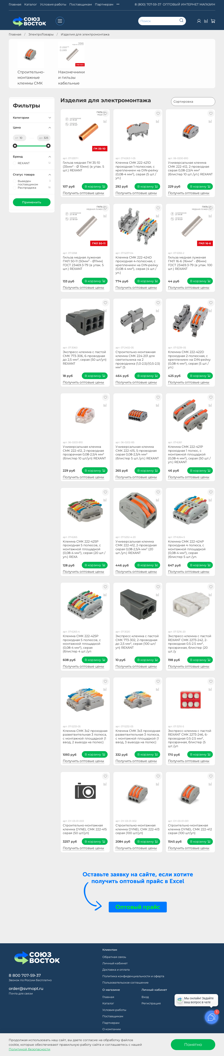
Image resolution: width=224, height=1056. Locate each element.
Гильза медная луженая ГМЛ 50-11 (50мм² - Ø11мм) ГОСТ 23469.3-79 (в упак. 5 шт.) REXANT (83, 263)
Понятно (193, 1044)
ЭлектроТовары (41, 34)
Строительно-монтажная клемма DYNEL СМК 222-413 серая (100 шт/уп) (137, 829)
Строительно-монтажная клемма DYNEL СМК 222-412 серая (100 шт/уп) (190, 829)
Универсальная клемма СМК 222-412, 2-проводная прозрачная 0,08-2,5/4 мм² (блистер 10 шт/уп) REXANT (84, 452)
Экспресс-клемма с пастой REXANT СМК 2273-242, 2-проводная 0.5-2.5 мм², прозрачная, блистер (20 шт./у (189, 643)
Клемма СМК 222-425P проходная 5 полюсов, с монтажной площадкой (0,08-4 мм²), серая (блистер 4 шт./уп (82, 643)
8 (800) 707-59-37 (148, 4)
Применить (31, 202)
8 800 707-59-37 (25, 975)
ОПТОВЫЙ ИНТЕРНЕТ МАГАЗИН (189, 4)
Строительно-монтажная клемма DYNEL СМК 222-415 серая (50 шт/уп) (85, 829)
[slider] (15, 145)
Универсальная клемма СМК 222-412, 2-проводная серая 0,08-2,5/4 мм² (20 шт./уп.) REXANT (136, 547)
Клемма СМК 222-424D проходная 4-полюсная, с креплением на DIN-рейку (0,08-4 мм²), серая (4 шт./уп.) (137, 265)
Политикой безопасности (29, 1049)
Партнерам (104, 4)
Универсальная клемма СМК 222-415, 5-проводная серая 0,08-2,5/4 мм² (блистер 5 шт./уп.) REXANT (137, 452)
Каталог (30, 4)
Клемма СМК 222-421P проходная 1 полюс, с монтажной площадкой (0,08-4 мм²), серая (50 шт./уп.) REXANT (189, 454)
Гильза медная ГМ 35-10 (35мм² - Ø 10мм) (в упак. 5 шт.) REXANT (83, 166)
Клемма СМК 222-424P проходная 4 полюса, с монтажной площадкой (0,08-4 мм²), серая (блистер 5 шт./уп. (187, 549)
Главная (15, 4)
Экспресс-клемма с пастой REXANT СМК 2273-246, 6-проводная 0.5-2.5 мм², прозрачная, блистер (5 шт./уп (189, 738)
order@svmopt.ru (26, 988)
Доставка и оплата (116, 969)
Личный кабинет (115, 963)
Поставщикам (80, 4)
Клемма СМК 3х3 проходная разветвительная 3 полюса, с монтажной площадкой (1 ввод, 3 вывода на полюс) (138, 736)
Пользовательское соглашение (125, 982)
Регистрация (151, 1003)
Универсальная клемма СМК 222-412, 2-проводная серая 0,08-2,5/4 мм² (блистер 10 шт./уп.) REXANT (190, 168)
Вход (145, 997)
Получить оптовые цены (83, 193)
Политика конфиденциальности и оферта (133, 976)
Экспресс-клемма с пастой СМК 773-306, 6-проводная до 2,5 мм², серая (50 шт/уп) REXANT (85, 357)
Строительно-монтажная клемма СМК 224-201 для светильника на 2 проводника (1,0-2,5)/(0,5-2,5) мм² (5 (138, 359)
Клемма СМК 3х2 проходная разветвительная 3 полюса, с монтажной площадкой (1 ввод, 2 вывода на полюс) (85, 736)
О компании (111, 1029)
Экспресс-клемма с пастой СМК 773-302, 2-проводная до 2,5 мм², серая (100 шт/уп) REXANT (137, 642)
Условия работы (53, 4)
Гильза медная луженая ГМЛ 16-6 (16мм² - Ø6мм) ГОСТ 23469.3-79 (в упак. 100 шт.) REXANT (190, 263)
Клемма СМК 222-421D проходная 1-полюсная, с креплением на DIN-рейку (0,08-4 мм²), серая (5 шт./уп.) (137, 170)
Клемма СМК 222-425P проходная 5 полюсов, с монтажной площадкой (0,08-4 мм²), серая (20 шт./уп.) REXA (84, 549)
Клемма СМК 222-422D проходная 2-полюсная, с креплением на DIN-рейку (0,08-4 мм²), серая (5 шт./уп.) (189, 359)
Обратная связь (114, 957)
